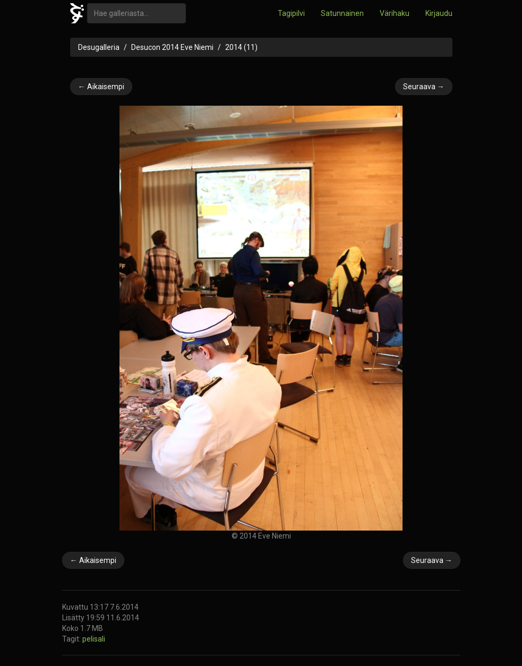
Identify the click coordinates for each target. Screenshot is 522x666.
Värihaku (394, 13)
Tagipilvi (291, 13)
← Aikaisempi (101, 86)
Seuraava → (423, 86)
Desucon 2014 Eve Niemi (172, 47)
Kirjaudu (438, 13)
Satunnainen (342, 13)
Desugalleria (98, 47)
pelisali (93, 639)
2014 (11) (241, 47)
